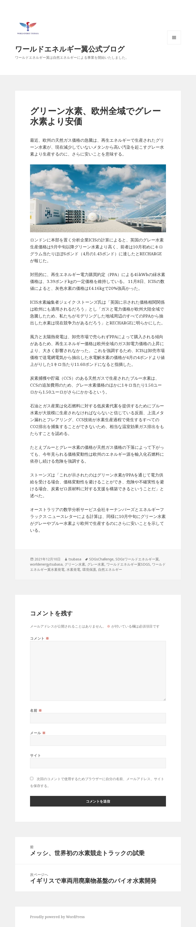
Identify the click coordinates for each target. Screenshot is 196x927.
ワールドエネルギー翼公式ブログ (70, 49)
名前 (36, 710)
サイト (35, 755)
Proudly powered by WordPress (57, 916)
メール (38, 732)
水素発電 (73, 569)
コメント (39, 638)
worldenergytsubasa (46, 564)
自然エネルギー (110, 569)
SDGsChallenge (101, 559)
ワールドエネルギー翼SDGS (128, 564)
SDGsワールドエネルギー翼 (137, 559)
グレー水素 (95, 564)
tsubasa (74, 559)
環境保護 (89, 569)
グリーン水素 (75, 564)
